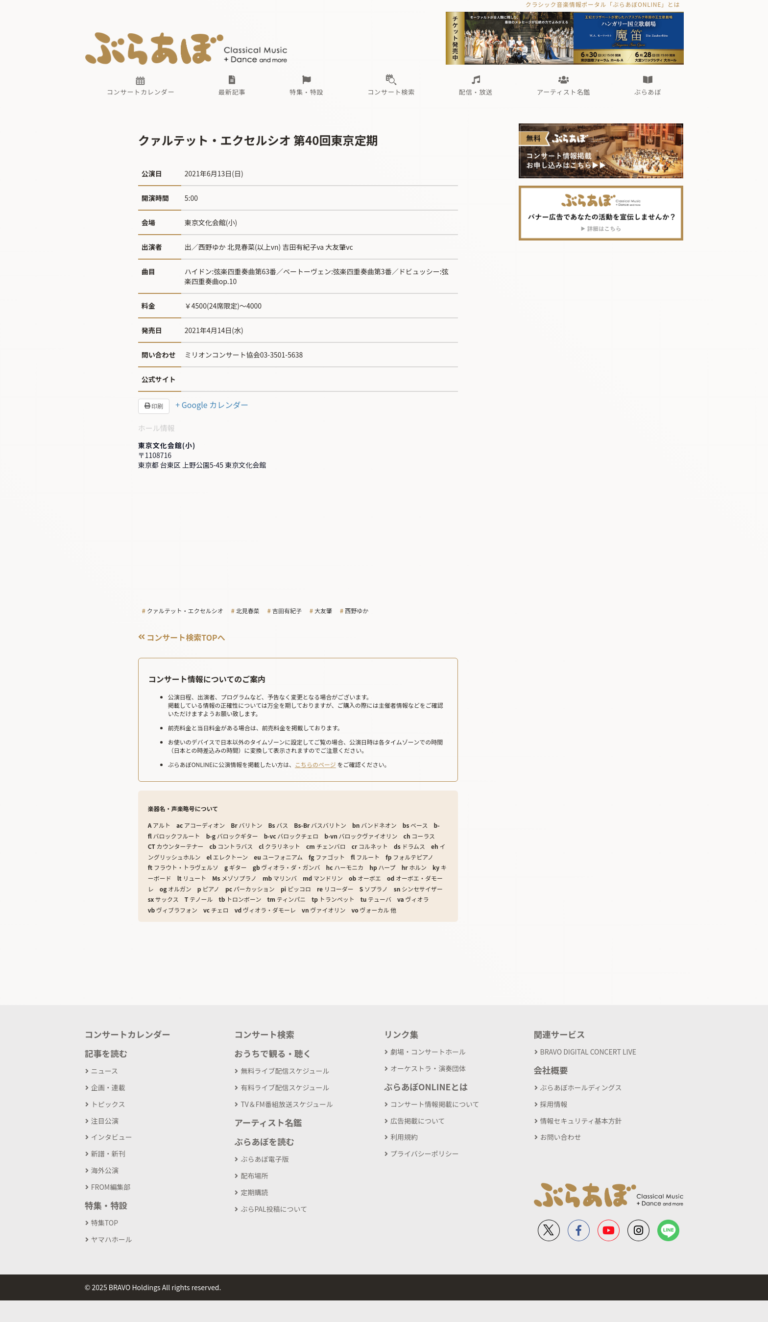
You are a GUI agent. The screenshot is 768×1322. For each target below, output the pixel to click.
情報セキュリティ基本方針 (581, 1121)
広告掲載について (417, 1121)
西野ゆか (356, 610)
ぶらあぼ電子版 (264, 1159)
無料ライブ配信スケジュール (284, 1071)
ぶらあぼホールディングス (581, 1087)
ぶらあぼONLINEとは (426, 1087)
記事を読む (106, 1053)
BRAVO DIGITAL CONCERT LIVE (588, 1052)
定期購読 (254, 1192)
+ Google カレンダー (211, 404)
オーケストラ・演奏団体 (428, 1068)
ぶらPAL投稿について (273, 1209)
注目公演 (105, 1121)
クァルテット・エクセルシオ (185, 610)
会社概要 (551, 1070)
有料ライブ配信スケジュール (284, 1087)
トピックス (108, 1104)
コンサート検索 (264, 1034)
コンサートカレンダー (127, 1034)
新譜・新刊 (108, 1153)
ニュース (104, 1071)
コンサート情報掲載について (435, 1104)
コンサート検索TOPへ (181, 637)
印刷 (154, 406)
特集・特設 (106, 1205)
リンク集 (401, 1034)
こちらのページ (315, 764)
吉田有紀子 (287, 610)
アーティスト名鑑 (268, 1122)
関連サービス (559, 1034)
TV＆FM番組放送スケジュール (286, 1104)
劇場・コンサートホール (428, 1052)
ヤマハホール (111, 1239)
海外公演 (105, 1170)
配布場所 (254, 1175)
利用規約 (404, 1137)
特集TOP (104, 1222)
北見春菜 (248, 610)
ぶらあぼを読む (264, 1141)
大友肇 (323, 610)
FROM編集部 (110, 1187)
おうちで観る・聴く (273, 1053)
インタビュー (111, 1137)
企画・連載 (108, 1087)
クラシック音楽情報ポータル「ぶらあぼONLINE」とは (603, 4)
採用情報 (554, 1104)
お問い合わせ (560, 1137)
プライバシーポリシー (424, 1153)
